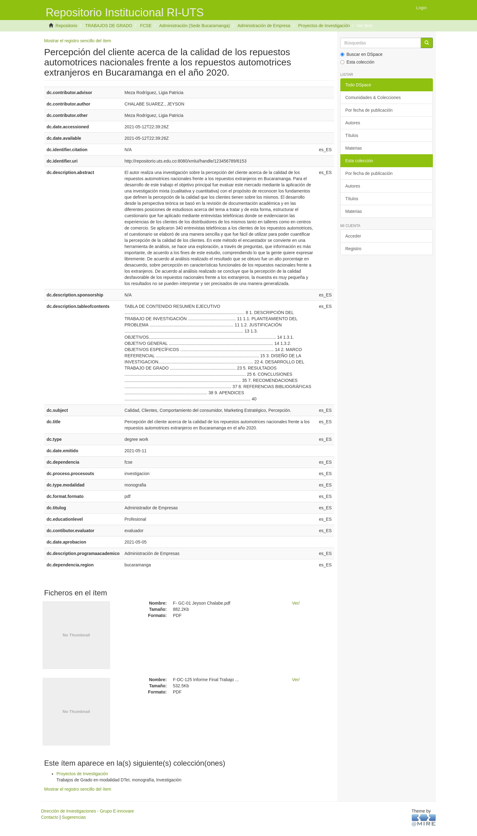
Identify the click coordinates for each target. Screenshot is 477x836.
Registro (353, 248)
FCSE (145, 25)
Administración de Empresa (264, 25)
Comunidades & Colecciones (373, 97)
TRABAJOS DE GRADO (108, 25)
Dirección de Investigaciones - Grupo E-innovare (87, 811)
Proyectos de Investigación (324, 25)
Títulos (351, 135)
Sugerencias (74, 817)
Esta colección (357, 62)
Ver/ (296, 603)
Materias (353, 148)
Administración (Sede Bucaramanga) (194, 25)
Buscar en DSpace (361, 54)
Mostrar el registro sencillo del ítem (77, 40)
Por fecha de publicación (368, 110)
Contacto (49, 817)
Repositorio (66, 25)
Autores (352, 122)
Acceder (353, 236)
